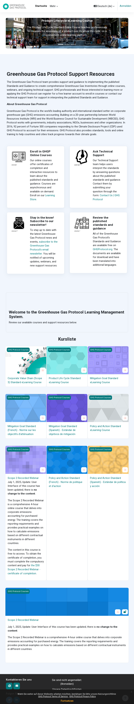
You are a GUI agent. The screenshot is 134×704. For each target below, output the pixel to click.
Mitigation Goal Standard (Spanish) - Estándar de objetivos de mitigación (63, 429)
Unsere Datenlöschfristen (66, 687)
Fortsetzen (67, 700)
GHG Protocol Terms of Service (53, 696)
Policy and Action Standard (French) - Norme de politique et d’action (66, 480)
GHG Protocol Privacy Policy (82, 696)
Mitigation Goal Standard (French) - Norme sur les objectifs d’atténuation (22, 429)
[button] (104, 6)
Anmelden (125, 6)
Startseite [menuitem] (41, 6)
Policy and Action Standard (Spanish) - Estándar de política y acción (108, 480)
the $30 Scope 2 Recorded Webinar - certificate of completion (24, 567)
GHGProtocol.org (102, 248)
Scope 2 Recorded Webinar (23, 476)
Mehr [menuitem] (53, 6)
